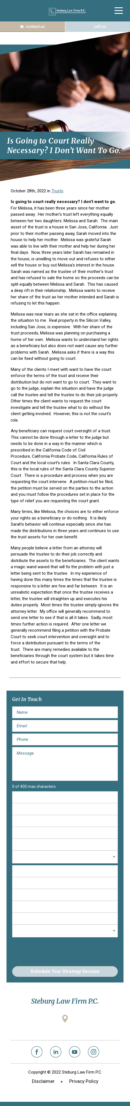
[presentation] (55, 950)
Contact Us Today (32, 26)
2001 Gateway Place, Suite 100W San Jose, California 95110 (65, 1028)
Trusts (57, 190)
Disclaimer (43, 1081)
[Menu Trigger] (118, 11)
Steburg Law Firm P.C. (67, 12)
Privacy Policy (83, 1081)
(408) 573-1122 (97, 26)
